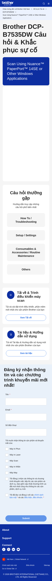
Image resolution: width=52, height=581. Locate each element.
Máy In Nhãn (15, 467)
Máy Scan (14, 461)
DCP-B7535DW (8, 12)
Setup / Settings (26, 235)
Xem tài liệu (26, 353)
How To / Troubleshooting (26, 220)
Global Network (20, 559)
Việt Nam (7, 559)
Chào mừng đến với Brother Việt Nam (16, 9)
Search (43, 3)
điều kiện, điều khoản (33, 497)
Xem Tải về (26, 317)
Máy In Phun (15, 449)
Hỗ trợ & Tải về (38, 9)
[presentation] (25, 506)
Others (26, 269)
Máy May (13, 473)
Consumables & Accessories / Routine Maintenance (26, 252)
